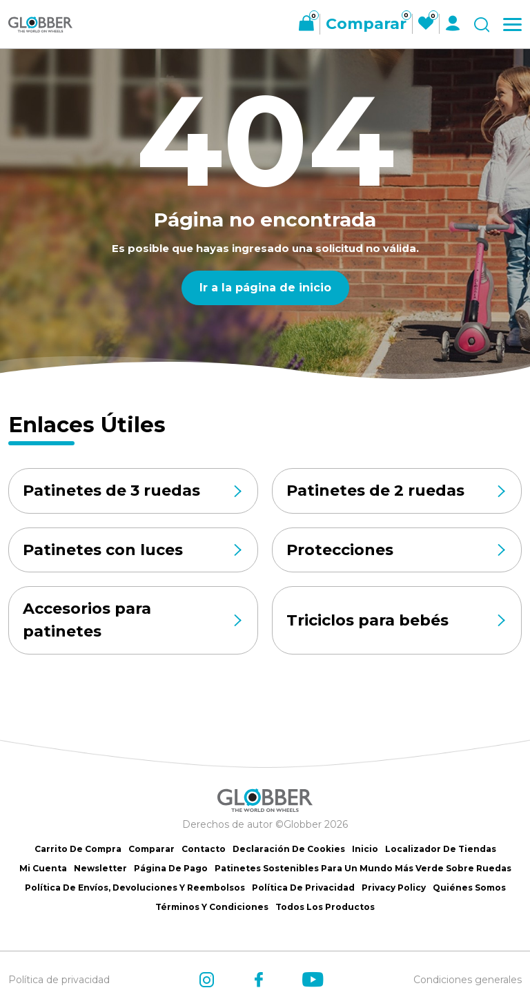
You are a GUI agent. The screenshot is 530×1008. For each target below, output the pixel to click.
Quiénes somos (469, 887)
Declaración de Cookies (289, 849)
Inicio (365, 849)
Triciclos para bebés (396, 621)
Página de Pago (171, 868)
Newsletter (100, 868)
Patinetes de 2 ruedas (396, 491)
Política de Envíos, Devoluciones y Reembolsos (135, 887)
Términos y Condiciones (211, 907)
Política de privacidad (59, 979)
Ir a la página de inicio (265, 287)
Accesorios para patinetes (133, 621)
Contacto (203, 849)
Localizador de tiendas (440, 849)
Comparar (151, 849)
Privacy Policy (394, 887)
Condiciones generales (467, 979)
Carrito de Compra (78, 849)
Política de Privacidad (303, 887)
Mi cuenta (43, 868)
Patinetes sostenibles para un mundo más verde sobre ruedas (363, 868)
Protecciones (396, 550)
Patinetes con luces (133, 550)
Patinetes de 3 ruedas (133, 491)
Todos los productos (325, 907)
